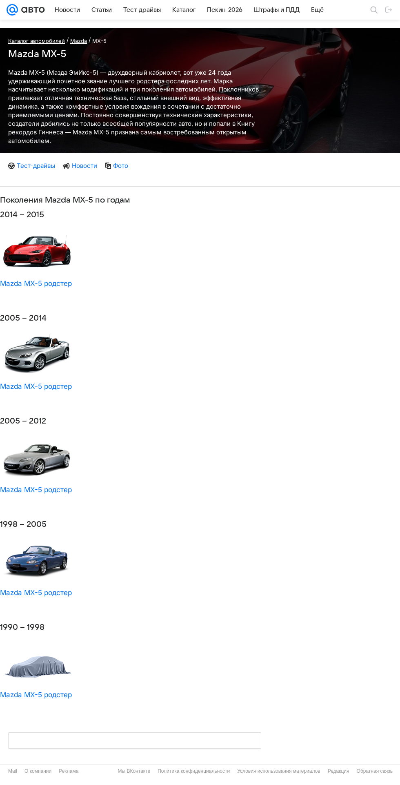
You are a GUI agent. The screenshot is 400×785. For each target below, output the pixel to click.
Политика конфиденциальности (194, 771)
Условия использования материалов (278, 771)
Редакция (338, 771)
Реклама (68, 771)
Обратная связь (375, 771)
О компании (37, 771)
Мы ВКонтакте (134, 771)
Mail (12, 771)
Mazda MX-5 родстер (36, 283)
